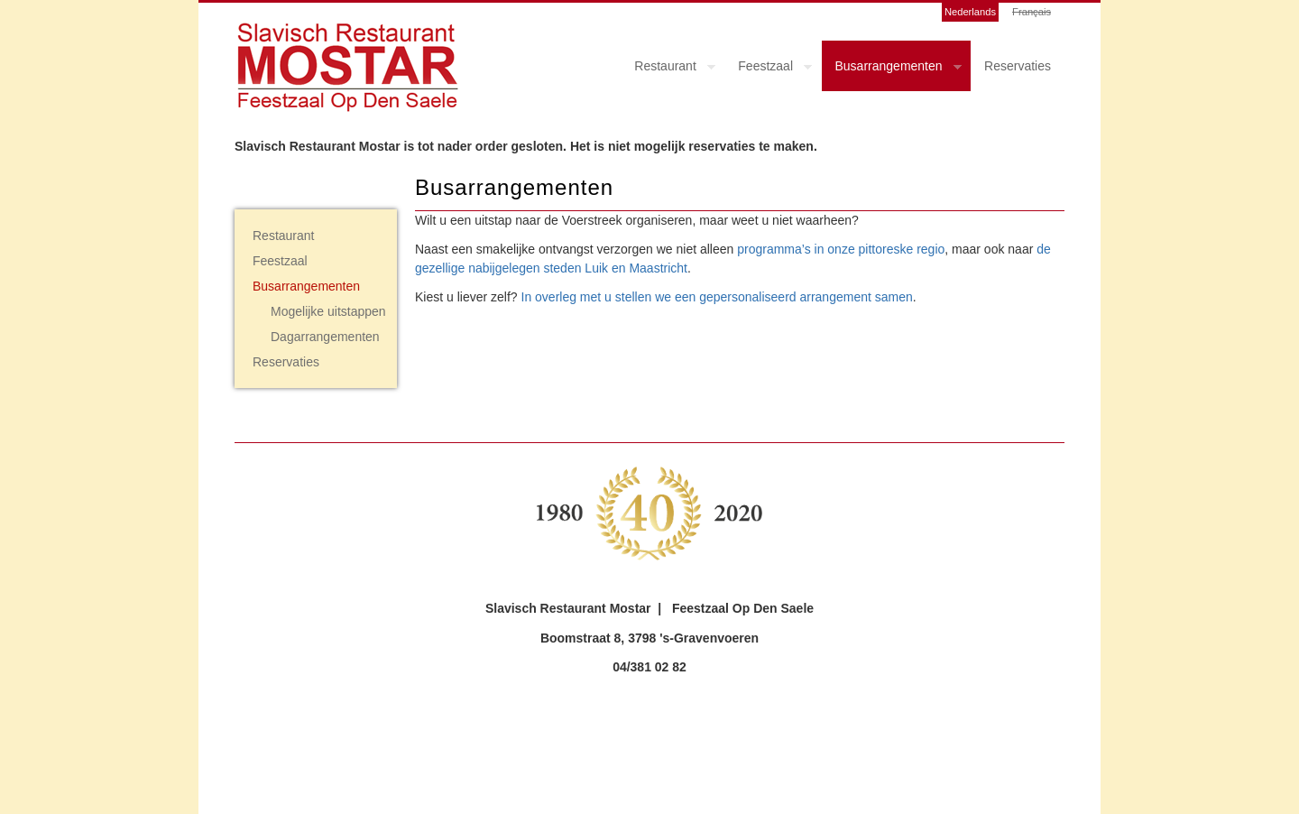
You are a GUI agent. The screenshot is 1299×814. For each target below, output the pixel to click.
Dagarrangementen (325, 336)
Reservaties (1017, 66)
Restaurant (667, 69)
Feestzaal (768, 69)
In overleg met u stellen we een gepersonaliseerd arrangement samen (717, 297)
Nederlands (970, 11)
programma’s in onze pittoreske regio (840, 249)
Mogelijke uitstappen (328, 311)
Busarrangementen (892, 69)
